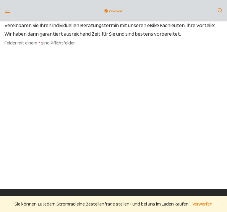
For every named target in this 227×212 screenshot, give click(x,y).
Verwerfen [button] (202, 204)
